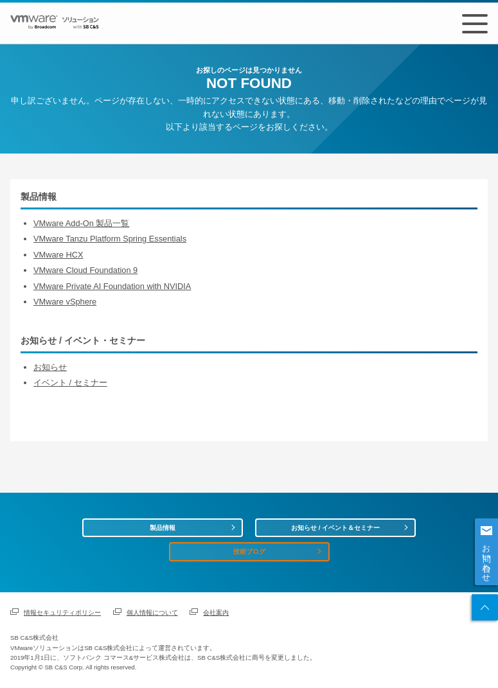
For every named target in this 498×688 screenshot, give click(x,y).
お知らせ (50, 367)
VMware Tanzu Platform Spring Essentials (109, 238)
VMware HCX (58, 255)
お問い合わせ (487, 558)
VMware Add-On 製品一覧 (81, 223)
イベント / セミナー (70, 382)
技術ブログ (249, 551)
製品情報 (162, 527)
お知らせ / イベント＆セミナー (335, 527)
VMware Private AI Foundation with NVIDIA (112, 286)
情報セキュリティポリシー (62, 612)
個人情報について (152, 612)
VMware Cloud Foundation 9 (85, 270)
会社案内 (216, 612)
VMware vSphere (64, 301)
